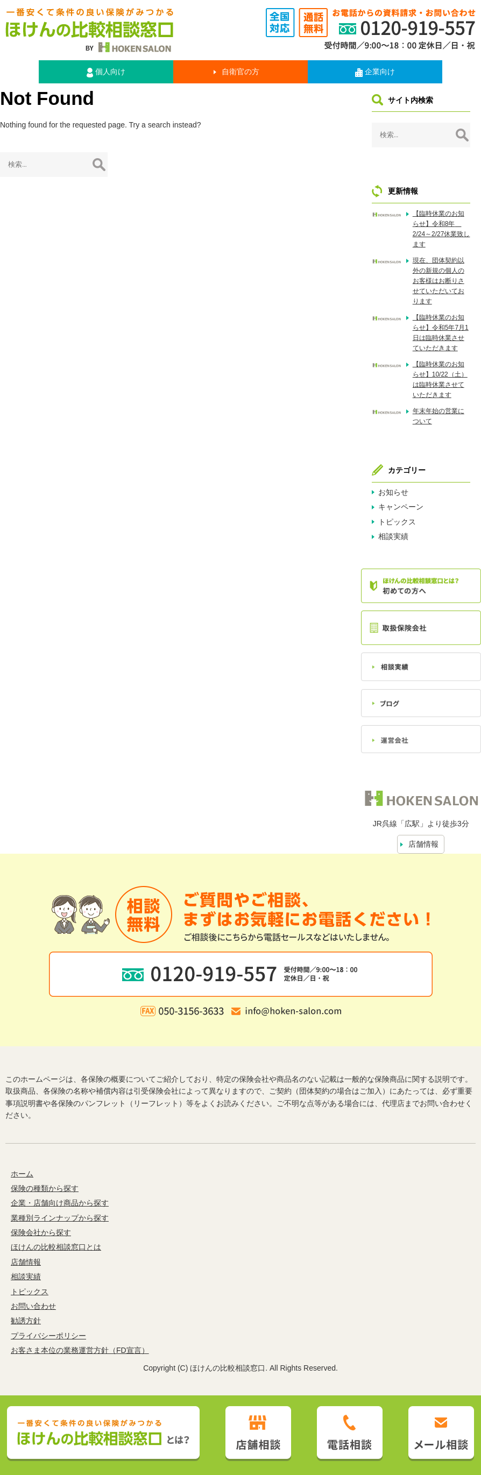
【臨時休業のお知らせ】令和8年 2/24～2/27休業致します (441, 229)
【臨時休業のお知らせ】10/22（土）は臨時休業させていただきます (440, 379)
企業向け (375, 71)
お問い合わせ (33, 1306)
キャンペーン (400, 506)
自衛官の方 (240, 71)
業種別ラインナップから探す (60, 1218)
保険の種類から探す (45, 1188)
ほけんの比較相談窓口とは (56, 1247)
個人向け (106, 72)
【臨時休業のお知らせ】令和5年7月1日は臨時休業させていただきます (441, 333)
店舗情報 (423, 844)
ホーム (22, 1173)
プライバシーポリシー (48, 1335)
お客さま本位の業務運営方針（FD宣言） (80, 1350)
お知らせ (393, 492)
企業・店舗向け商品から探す (60, 1203)
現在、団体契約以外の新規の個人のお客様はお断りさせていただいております (438, 281)
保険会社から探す (41, 1232)
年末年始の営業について (438, 416)
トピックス (397, 521)
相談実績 (393, 536)
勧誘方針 (26, 1320)
